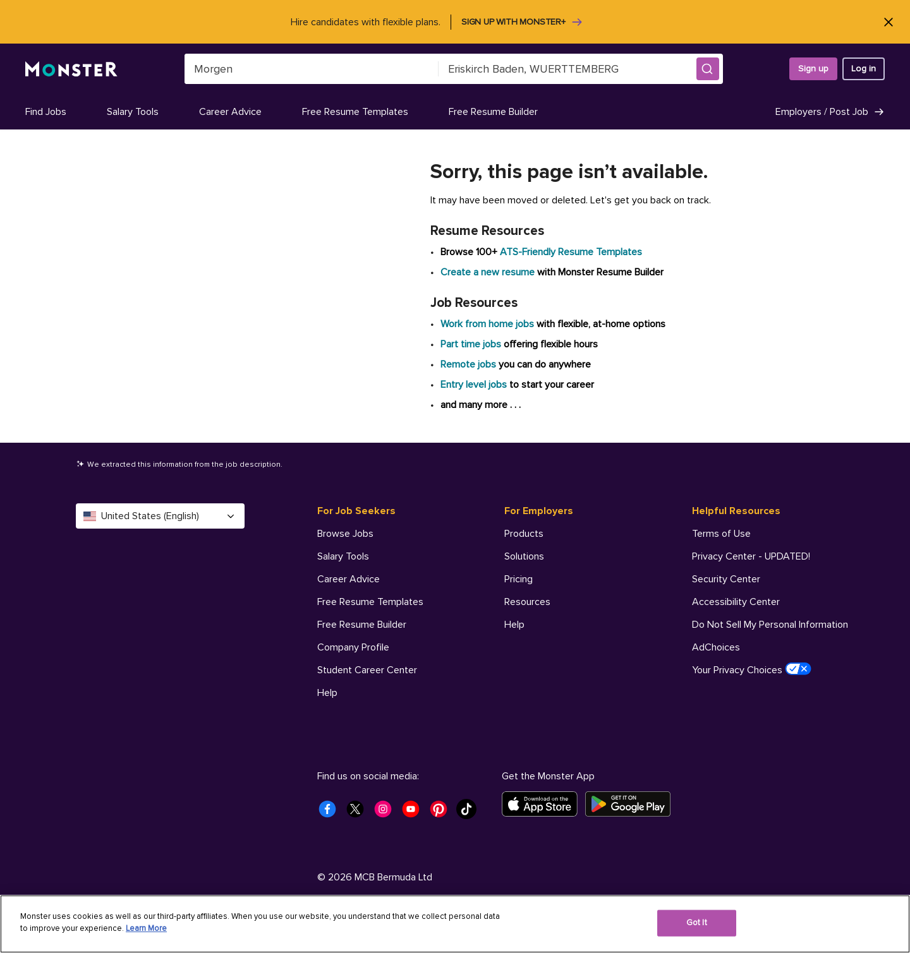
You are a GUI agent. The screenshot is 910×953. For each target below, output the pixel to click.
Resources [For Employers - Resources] (527, 602)
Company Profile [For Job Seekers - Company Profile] (353, 647)
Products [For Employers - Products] (523, 533)
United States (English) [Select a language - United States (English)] (160, 516)
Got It (696, 923)
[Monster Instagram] (387, 813)
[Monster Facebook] (331, 813)
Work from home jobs (487, 324)
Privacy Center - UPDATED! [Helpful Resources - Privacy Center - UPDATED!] (751, 556)
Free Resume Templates (355, 111)
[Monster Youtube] (414, 813)
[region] (455, 924)
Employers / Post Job (830, 111)
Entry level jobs (473, 384)
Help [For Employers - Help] (514, 624)
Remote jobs (468, 364)
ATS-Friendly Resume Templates (571, 252)
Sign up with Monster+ (522, 22)
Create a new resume (488, 272)
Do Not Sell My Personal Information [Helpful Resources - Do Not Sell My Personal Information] (770, 624)
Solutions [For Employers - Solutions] (524, 556)
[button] (707, 68)
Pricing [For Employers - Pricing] (518, 579)
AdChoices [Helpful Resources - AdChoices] (716, 647)
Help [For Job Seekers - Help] (327, 692)
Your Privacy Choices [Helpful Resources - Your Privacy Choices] (751, 669)
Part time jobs (470, 344)
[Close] (888, 22)
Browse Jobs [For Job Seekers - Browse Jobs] (345, 533)
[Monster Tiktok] (470, 813)
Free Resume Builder (493, 111)
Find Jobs (45, 111)
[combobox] (312, 69)
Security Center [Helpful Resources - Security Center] (726, 579)
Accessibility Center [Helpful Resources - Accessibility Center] (736, 602)
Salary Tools (133, 111)
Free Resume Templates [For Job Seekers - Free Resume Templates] (370, 602)
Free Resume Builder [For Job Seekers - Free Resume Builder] (361, 624)
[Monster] (71, 69)
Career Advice (230, 111)
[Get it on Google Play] (631, 804)
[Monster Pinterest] (442, 813)
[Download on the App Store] (543, 804)
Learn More (146, 928)
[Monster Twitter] (359, 813)
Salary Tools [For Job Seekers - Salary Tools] (343, 556)
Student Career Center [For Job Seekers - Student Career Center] (367, 670)
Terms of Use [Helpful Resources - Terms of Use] (721, 533)
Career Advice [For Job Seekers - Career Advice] (348, 579)
